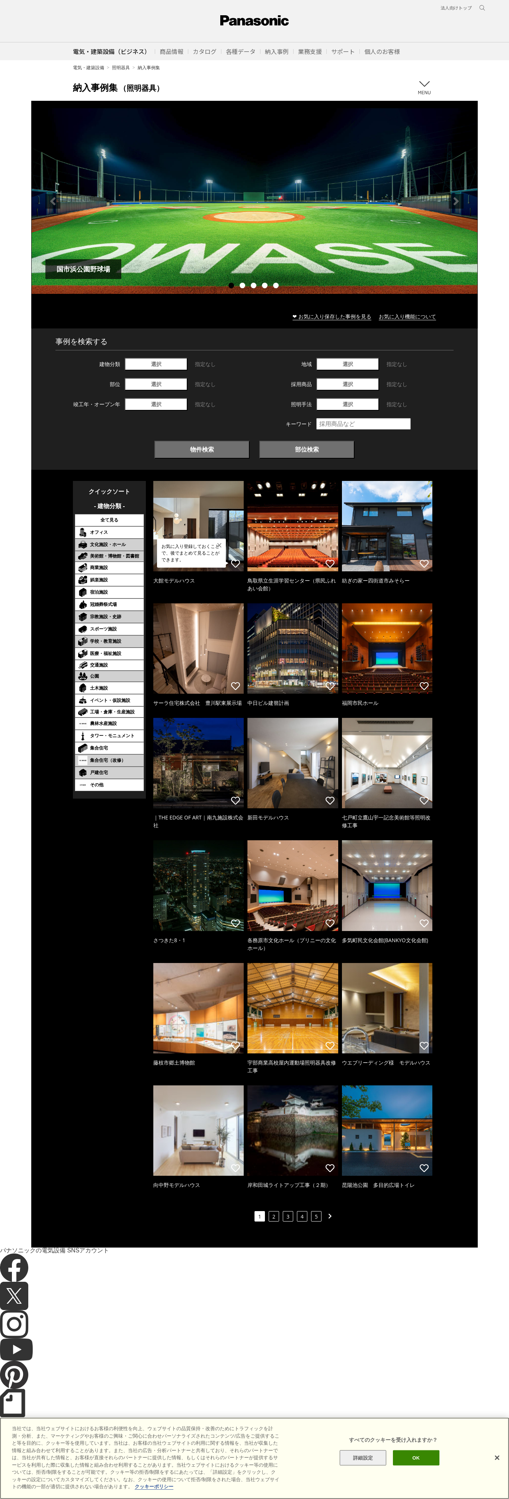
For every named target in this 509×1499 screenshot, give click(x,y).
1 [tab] (232, 286)
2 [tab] (243, 286)
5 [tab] (277, 286)
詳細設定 (363, 1485)
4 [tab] (265, 286)
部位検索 (307, 449)
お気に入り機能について (407, 316)
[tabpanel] (254, 201)
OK (416, 1485)
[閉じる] (497, 1485)
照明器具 (121, 67)
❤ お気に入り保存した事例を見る (331, 316)
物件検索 (202, 449)
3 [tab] (254, 286)
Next (456, 201)
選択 (156, 363)
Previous (52, 201)
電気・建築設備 (88, 67)
